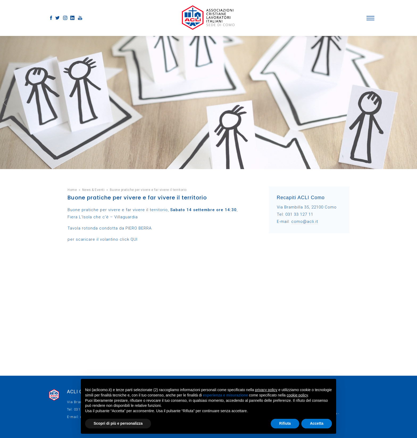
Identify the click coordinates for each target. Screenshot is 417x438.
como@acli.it (304, 221)
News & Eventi (93, 190)
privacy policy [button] (266, 390)
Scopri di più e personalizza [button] (118, 423)
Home (72, 190)
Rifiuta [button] (285, 423)
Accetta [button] (316, 423)
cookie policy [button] (297, 395)
